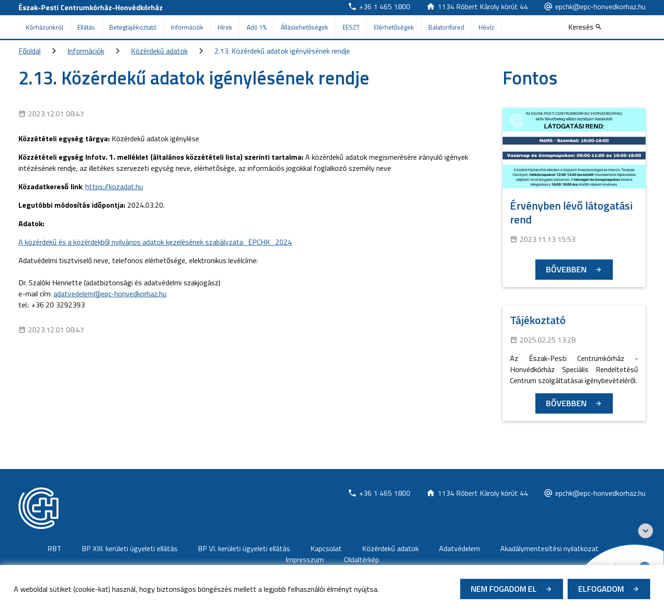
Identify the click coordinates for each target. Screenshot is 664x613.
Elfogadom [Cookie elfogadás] (601, 589)
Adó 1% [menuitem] (257, 27)
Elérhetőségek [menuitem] (394, 27)
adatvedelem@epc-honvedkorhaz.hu (109, 293)
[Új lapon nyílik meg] (379, 6)
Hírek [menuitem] (225, 27)
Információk (85, 50)
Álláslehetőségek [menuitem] (304, 27)
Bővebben (566, 269)
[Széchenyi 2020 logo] (645, 530)
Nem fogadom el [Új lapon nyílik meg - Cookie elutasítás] (504, 589)
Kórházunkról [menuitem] (44, 27)
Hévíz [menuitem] (486, 27)
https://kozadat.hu (114, 186)
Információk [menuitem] (187, 27)
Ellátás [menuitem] (86, 27)
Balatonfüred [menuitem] (446, 27)
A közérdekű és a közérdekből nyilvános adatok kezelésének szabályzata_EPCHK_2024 (155, 241)
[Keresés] (584, 26)
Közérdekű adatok (159, 50)
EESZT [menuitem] (351, 27)
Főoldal (29, 50)
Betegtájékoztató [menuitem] (133, 27)
